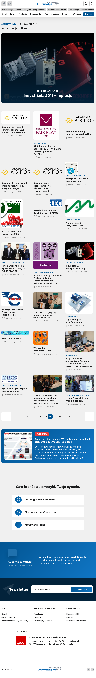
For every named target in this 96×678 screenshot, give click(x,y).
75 (55, 416)
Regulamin (38, 614)
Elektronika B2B (73, 614)
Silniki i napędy (8, 10)
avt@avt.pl (74, 641)
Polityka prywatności (43, 621)
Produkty (22, 14)
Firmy (13, 14)
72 (41, 416)
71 (37, 416)
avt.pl (71, 644)
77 (69, 416)
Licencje (37, 617)
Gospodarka (35, 14)
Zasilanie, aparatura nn (57, 10)
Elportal (69, 617)
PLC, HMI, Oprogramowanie (35, 10)
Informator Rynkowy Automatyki (16, 621)
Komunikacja (74, 10)
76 (59, 416)
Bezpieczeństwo (87, 10)
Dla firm (89, 14)
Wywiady (77, 14)
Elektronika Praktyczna (76, 621)
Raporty (66, 14)
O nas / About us (9, 617)
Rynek (4, 14)
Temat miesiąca (51, 14)
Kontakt (5, 614)
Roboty (19, 10)
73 (45, 416)
